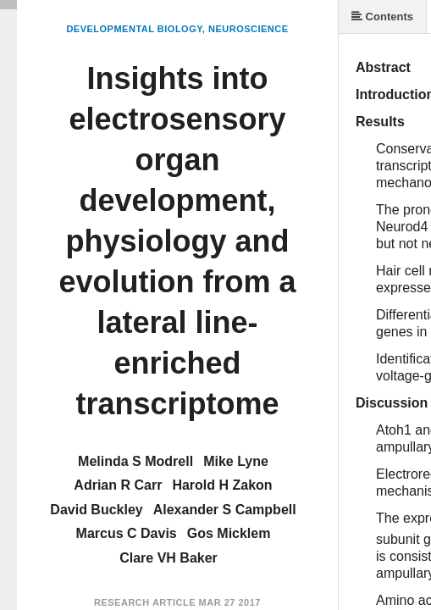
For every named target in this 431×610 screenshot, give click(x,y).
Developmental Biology (134, 29)
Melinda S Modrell (135, 461)
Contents (382, 16)
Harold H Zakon (222, 485)
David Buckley (96, 509)
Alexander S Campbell (224, 509)
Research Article (145, 602)
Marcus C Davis (126, 533)
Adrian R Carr (118, 485)
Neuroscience (248, 29)
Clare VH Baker (168, 558)
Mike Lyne (235, 461)
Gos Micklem (229, 533)
